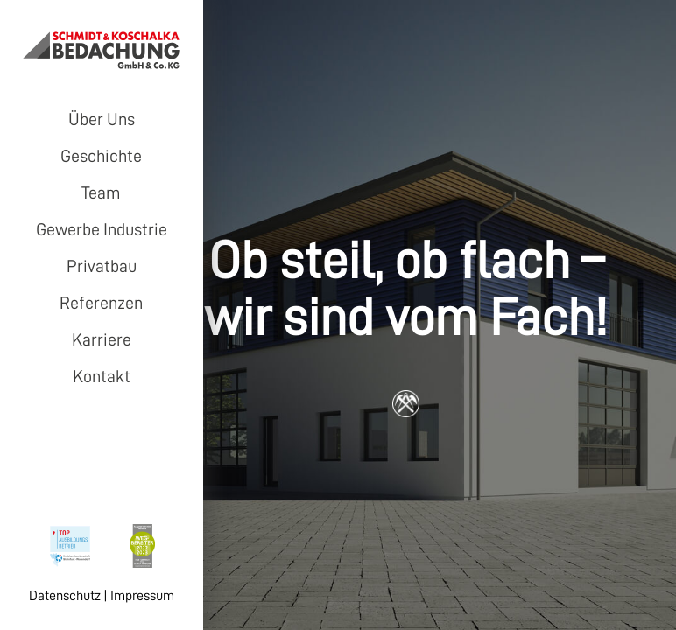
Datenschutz (65, 596)
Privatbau (102, 266)
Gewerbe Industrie (101, 229)
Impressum (142, 596)
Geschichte (101, 155)
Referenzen (101, 303)
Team (101, 192)
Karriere (101, 339)
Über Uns (101, 119)
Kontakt (101, 376)
